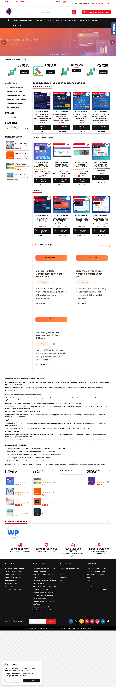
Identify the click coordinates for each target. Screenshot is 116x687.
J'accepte (31, 680)
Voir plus (24, 87)
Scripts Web (77, 80)
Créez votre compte (103, 3)
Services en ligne (44, 20)
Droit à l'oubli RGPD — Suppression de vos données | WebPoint (44, 616)
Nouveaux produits (42, 102)
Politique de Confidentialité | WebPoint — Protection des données (43, 625)
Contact (91, 578)
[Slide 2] (52, 69)
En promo (37, 206)
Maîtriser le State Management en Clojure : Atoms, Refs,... (49, 289)
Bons (61, 596)
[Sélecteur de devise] (59, 2)
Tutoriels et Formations (16, 114)
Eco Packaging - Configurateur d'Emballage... (21, 515)
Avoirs (62, 590)
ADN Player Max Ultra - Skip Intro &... (48, 515)
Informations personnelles (69, 584)
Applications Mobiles (17, 25)
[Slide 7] (61, 69)
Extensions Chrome (89, 20)
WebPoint (12, 132)
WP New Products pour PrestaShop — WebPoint (100, 131)
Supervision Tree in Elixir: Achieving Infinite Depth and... (89, 289)
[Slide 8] (63, 69)
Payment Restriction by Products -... (21, 505)
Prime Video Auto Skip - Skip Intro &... (48, 526)
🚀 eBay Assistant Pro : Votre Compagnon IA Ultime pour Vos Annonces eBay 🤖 (21, 179)
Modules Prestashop (23, 20)
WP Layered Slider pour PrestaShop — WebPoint (61, 235)
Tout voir (105, 261)
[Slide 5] (58, 69)
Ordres (62, 587)
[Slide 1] (50, 69)
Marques (9, 128)
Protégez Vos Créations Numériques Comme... (21, 526)
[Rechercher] (58, 12)
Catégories (11, 98)
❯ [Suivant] (112, 50)
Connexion (86, 3)
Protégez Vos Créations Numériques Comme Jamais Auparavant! (21, 190)
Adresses (63, 593)
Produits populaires (43, 152)
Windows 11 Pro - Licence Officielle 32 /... (103, 495)
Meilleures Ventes (13, 152)
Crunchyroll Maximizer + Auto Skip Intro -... (48, 505)
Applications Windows (66, 20)
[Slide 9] (65, 69)
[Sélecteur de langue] (68, 2)
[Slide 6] (59, 69)
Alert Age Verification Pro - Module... (21, 495)
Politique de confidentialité (15, 676)
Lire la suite (40, 318)
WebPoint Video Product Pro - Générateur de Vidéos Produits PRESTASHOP (21, 158)
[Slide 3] (54, 69)
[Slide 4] (56, 69)
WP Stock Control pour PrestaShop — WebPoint (81, 131)
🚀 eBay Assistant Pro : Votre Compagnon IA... (48, 495)
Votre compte (67, 578)
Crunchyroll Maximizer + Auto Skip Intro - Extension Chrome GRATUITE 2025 (21, 169)
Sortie (13, 680)
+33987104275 (20, 2)
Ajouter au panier (41, 142)
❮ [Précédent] (4, 50)
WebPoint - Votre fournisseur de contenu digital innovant (18, 144)
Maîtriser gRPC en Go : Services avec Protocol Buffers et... (48, 350)
